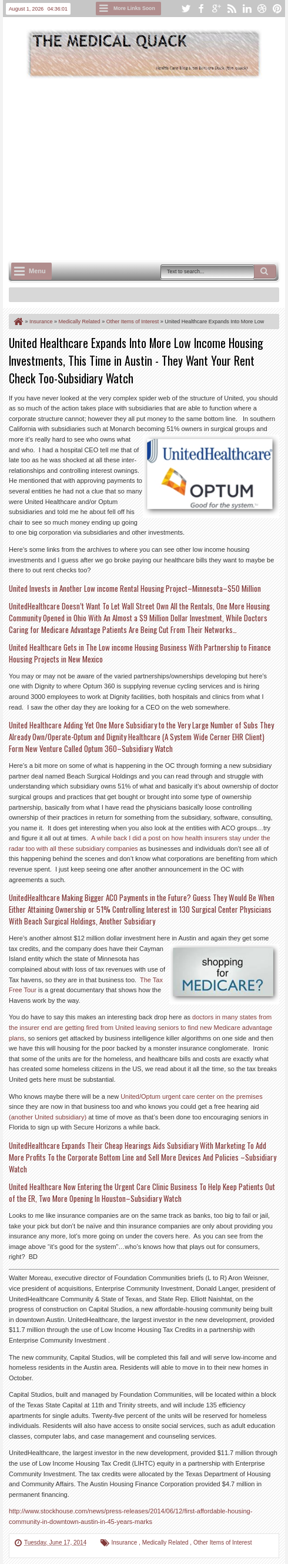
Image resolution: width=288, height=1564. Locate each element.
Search (265, 271)
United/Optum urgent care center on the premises (191, 1096)
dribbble (262, 8)
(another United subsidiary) (47, 1117)
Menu (37, 270)
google (216, 8)
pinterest (277, 8)
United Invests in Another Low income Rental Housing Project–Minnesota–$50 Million (135, 588)
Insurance (125, 1542)
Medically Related (166, 1542)
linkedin (246, 8)
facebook (201, 8)
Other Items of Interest (222, 1542)
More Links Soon (134, 8)
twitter (185, 8)
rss (231, 8)
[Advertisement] (148, 168)
